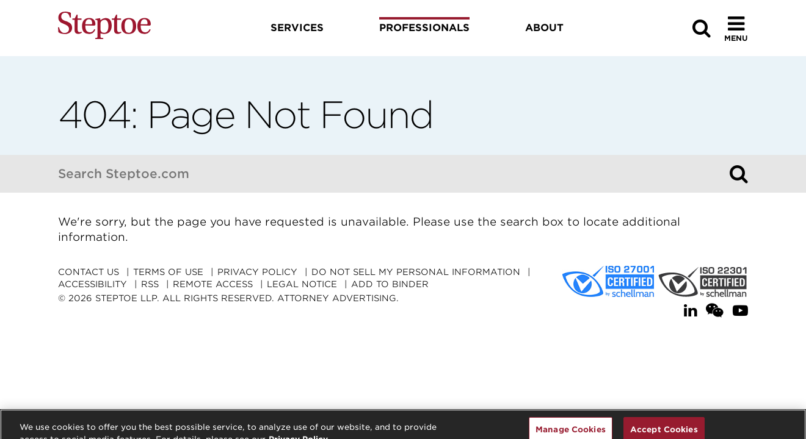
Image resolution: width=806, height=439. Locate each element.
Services (297, 28)
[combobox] (391, 174)
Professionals (424, 28)
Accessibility (92, 284)
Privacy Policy (257, 272)
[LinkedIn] (690, 310)
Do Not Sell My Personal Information (415, 272)
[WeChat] (715, 310)
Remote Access (213, 284)
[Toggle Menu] (736, 28)
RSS (150, 284)
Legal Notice (302, 284)
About (544, 28)
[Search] (739, 174)
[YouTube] (740, 310)
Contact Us (88, 272)
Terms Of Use (168, 272)
